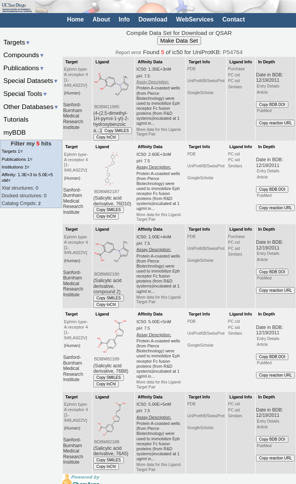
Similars (235, 87)
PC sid (233, 81)
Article (262, 92)
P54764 (233, 52)
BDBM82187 (106, 191)
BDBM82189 (106, 359)
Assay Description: (152, 82)
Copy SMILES (117, 131)
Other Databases (31, 107)
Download (152, 19)
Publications (24, 68)
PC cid (233, 75)
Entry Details (268, 86)
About (101, 19)
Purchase (236, 69)
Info (124, 19)
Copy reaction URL (275, 123)
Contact (233, 19)
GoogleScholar (200, 93)
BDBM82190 (106, 274)
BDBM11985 (106, 106)
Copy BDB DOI (272, 104)
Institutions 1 (15, 166)
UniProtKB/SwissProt (205, 81)
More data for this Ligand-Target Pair (159, 131)
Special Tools (25, 93)
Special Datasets (31, 80)
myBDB (14, 132)
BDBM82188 (106, 441)
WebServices (195, 19)
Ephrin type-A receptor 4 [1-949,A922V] (76, 77)
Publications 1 (17, 159)
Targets (17, 42)
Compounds (24, 55)
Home (75, 19)
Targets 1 (12, 151)
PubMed (264, 111)
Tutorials (16, 119)
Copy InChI (106, 137)
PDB (191, 69)
